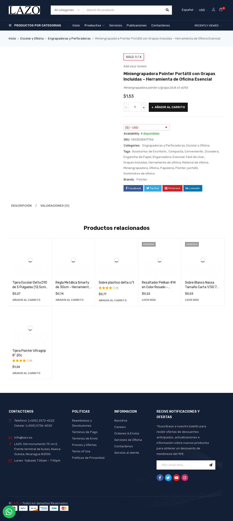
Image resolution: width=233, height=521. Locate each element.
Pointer (180, 168)
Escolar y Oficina (32, 38)
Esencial (179, 157)
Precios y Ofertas (84, 445)
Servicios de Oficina (128, 440)
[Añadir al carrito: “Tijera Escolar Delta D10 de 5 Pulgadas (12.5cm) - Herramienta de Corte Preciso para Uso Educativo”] (26, 299)
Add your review (135, 66)
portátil (192, 168)
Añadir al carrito (170, 107)
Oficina (154, 168)
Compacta (175, 151)
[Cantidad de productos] (135, 107)
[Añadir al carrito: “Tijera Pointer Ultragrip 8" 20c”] (26, 373)
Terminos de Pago (85, 432)
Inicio (12, 38)
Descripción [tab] (21, 205)
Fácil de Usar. (195, 157)
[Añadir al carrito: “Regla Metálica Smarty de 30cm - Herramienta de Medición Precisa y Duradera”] (70, 299)
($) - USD (131, 127)
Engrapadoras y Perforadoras (69, 38)
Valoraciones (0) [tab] (54, 205)
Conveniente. (194, 151)
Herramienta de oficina (165, 162)
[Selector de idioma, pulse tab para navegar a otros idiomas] (189, 10)
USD (202, 10)
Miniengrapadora (136, 168)
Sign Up (210, 465)
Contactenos (123, 446)
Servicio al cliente (126, 452)
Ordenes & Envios (126, 433)
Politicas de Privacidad (88, 457)
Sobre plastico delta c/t (116, 282)
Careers (120, 427)
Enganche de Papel (137, 157)
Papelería (167, 168)
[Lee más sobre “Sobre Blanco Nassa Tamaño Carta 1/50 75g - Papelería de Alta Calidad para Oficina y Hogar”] (192, 299)
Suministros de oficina (139, 173)
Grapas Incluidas (135, 162)
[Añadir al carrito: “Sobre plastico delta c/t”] (113, 300)
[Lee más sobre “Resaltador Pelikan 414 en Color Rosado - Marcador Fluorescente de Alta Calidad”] (149, 299)
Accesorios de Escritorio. (149, 151)
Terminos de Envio (85, 438)
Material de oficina (195, 162)
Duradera (212, 151)
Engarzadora (162, 157)
